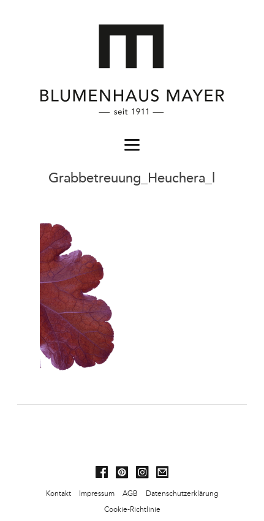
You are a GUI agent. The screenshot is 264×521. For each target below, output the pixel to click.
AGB (130, 493)
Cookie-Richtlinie (132, 509)
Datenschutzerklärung (182, 493)
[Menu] (132, 144)
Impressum (97, 493)
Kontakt (58, 493)
